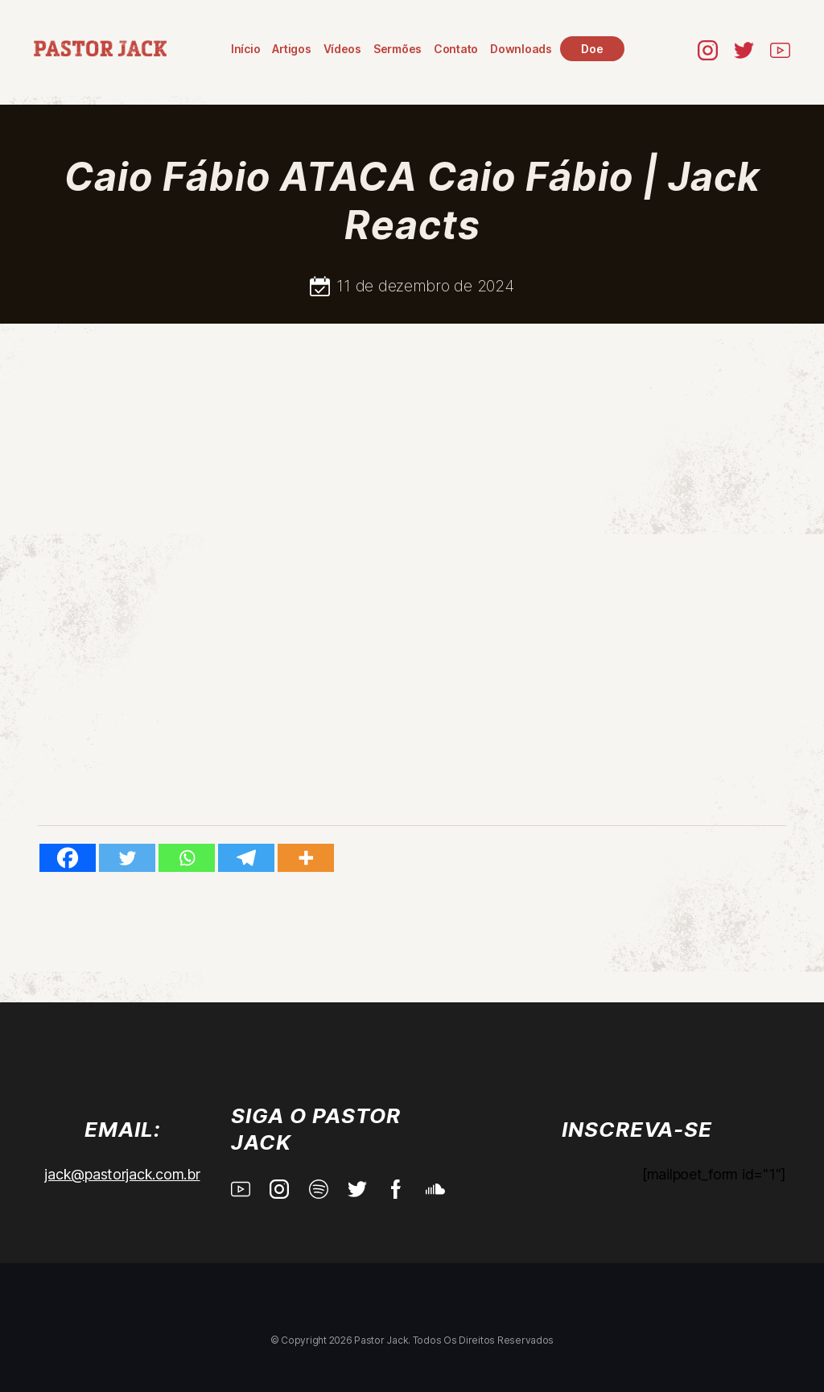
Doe (592, 49)
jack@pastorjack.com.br (122, 1174)
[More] (306, 858)
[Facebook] (67, 858)
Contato (456, 49)
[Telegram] (246, 858)
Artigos (291, 49)
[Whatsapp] (187, 858)
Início (245, 49)
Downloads (521, 49)
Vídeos (342, 49)
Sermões (397, 49)
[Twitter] (127, 858)
